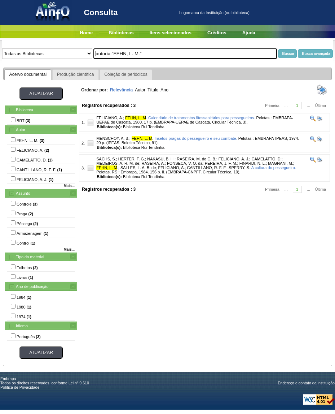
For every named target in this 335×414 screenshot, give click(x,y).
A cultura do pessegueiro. (273, 167)
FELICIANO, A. (109, 118)
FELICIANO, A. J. (234, 159)
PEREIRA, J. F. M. (221, 163)
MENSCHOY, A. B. (112, 138)
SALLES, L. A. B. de (138, 167)
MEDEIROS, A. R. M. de (117, 163)
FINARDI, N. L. (252, 163)
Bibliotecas (121, 32)
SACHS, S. (106, 159)
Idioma (22, 326)
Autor (20, 130)
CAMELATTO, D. (266, 159)
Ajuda (248, 32)
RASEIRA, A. (153, 163)
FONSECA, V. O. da (185, 163)
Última (320, 105)
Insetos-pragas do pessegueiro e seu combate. (195, 138)
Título (152, 89)
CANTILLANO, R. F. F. (206, 167)
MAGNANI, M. (280, 163)
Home (86, 32)
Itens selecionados (170, 32)
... (286, 105)
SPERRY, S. (239, 167)
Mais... (69, 186)
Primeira (272, 105)
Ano (164, 89)
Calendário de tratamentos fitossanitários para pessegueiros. (201, 118)
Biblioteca (24, 110)
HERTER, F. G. (131, 159)
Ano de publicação (32, 286)
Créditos (216, 32)
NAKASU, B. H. (161, 159)
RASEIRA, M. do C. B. (196, 159)
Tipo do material (30, 257)
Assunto (23, 193)
